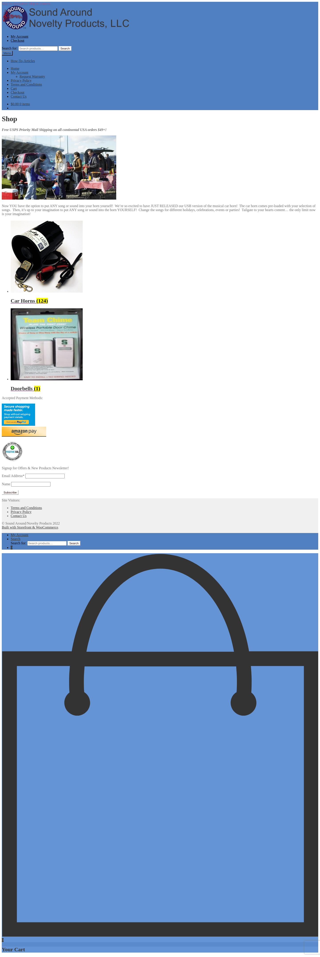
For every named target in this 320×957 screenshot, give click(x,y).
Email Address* (13, 476)
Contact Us (19, 96)
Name (6, 484)
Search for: (10, 48)
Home (15, 68)
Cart (14, 88)
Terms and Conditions (26, 84)
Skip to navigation (15, 4)
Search (65, 48)
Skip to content (39, 4)
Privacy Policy (21, 80)
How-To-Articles (23, 61)
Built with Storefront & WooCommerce (30, 527)
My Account (19, 36)
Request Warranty (32, 76)
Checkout (17, 40)
